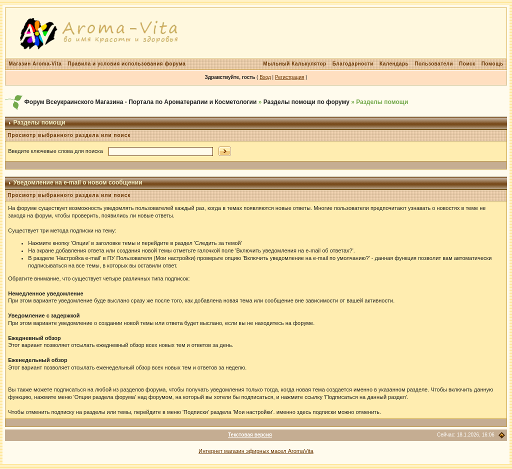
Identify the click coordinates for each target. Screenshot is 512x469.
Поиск (467, 63)
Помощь (493, 63)
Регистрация (289, 77)
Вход (265, 77)
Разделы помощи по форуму (307, 102)
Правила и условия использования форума (127, 63)
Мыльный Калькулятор (294, 63)
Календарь (394, 63)
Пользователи (433, 63)
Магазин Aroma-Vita (35, 63)
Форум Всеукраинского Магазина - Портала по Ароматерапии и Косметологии (140, 102)
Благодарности (353, 63)
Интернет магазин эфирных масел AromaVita (256, 451)
